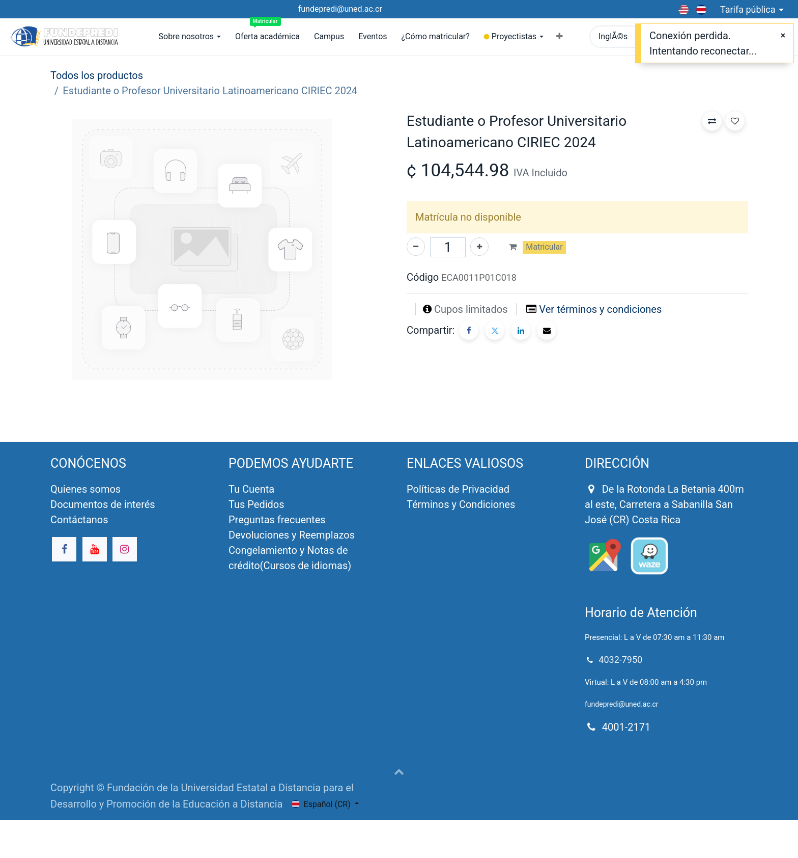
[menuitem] (267, 36)
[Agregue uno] (479, 246)
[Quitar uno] (416, 246)
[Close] (783, 35)
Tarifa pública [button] (749, 9)
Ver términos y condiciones (600, 309)
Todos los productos (96, 75)
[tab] (399, 416)
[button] (559, 36)
